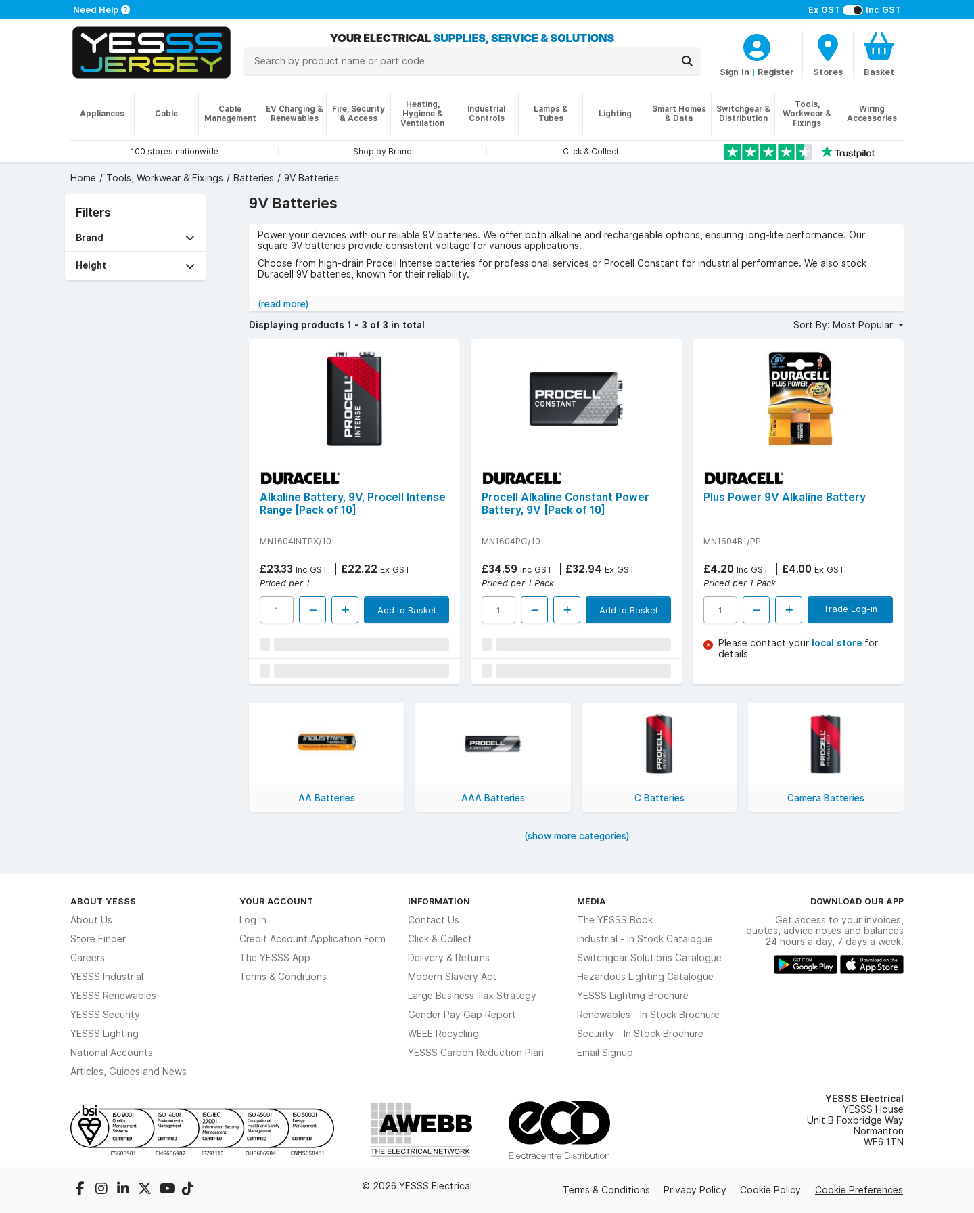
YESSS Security (105, 1014)
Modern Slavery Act (452, 976)
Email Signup (605, 1052)
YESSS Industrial (106, 976)
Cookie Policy (770, 1190)
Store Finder (98, 938)
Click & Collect (440, 938)
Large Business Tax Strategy (472, 995)
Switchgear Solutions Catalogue (649, 957)
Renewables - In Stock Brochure (648, 1014)
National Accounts (111, 1052)
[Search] (687, 60)
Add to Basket (406, 609)
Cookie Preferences (859, 1190)
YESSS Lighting (104, 1033)
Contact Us (433, 919)
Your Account (276, 901)
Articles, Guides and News (128, 1071)
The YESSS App (274, 957)
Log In (252, 919)
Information (439, 901)
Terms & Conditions (283, 976)
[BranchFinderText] (828, 54)
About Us (91, 919)
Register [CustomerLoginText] (776, 71)
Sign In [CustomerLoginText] (734, 71)
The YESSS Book (615, 919)
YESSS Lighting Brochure (633, 995)
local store (838, 643)
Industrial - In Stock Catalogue (645, 938)
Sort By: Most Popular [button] (844, 324)
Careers (87, 957)
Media (591, 901)
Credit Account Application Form (312, 938)
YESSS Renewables (113, 995)
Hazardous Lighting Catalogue (645, 976)
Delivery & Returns (449, 957)
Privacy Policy (695, 1190)
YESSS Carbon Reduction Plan (476, 1052)
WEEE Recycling (443, 1033)
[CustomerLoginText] (757, 45)
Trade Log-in (850, 608)
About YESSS (103, 901)
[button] (135, 238)
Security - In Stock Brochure (640, 1033)
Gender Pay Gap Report (462, 1014)
